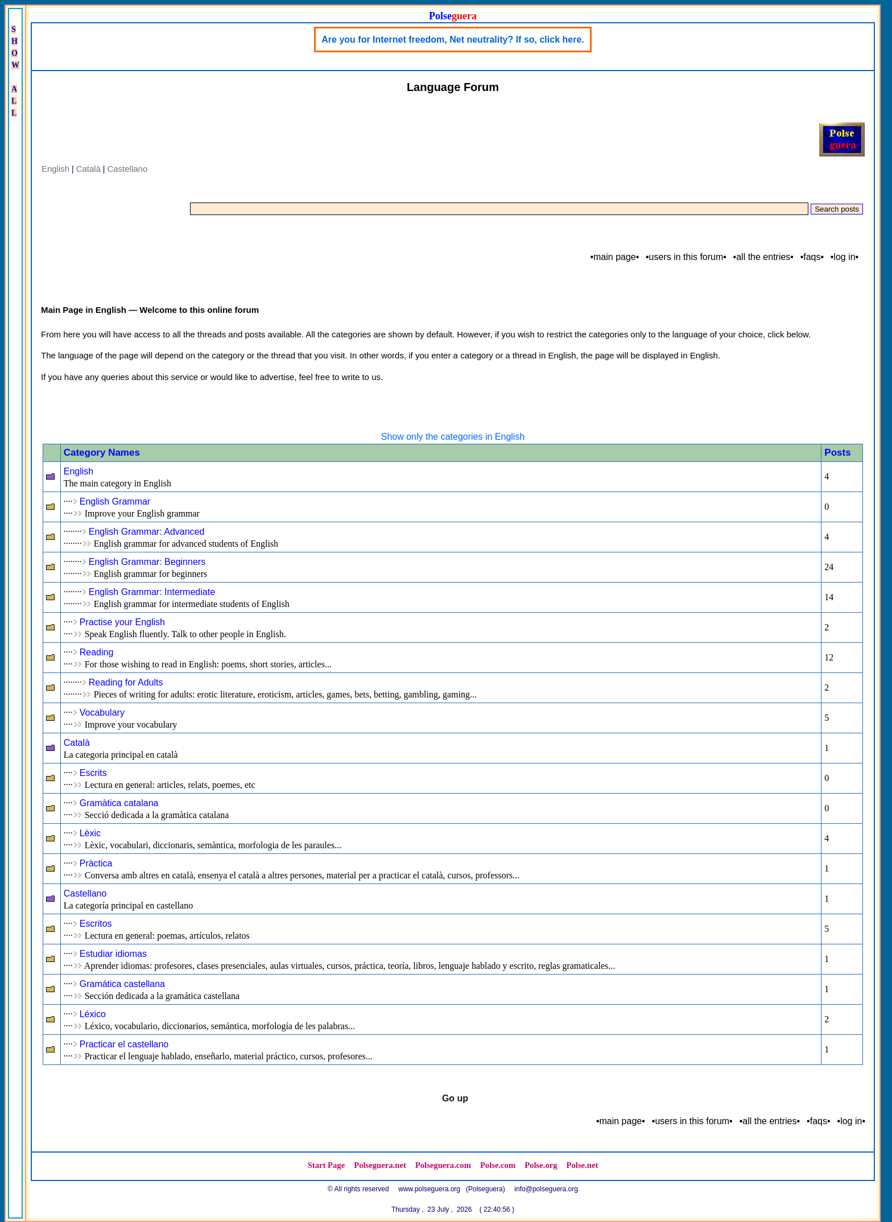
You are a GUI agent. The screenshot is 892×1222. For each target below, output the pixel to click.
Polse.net (582, 1165)
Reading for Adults (126, 682)
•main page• (614, 257)
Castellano (127, 169)
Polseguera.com (443, 1165)
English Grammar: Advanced (147, 531)
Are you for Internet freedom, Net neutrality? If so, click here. (452, 39)
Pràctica (96, 863)
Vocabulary (102, 712)
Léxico (93, 1014)
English (55, 169)
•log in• (844, 257)
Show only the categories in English (453, 436)
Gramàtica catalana (119, 803)
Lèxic (90, 833)
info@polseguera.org (546, 1189)
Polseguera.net (380, 1165)
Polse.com (497, 1165)
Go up (455, 1098)
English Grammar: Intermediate (152, 592)
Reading (97, 652)
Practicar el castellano (124, 1044)
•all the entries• (763, 257)
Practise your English (122, 622)
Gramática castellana (122, 984)
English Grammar (115, 501)
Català (88, 169)
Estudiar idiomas (113, 954)
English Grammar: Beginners (147, 562)
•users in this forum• (686, 257)
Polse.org (541, 1165)
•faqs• (812, 257)
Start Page (326, 1165)
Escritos (96, 923)
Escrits (93, 773)
